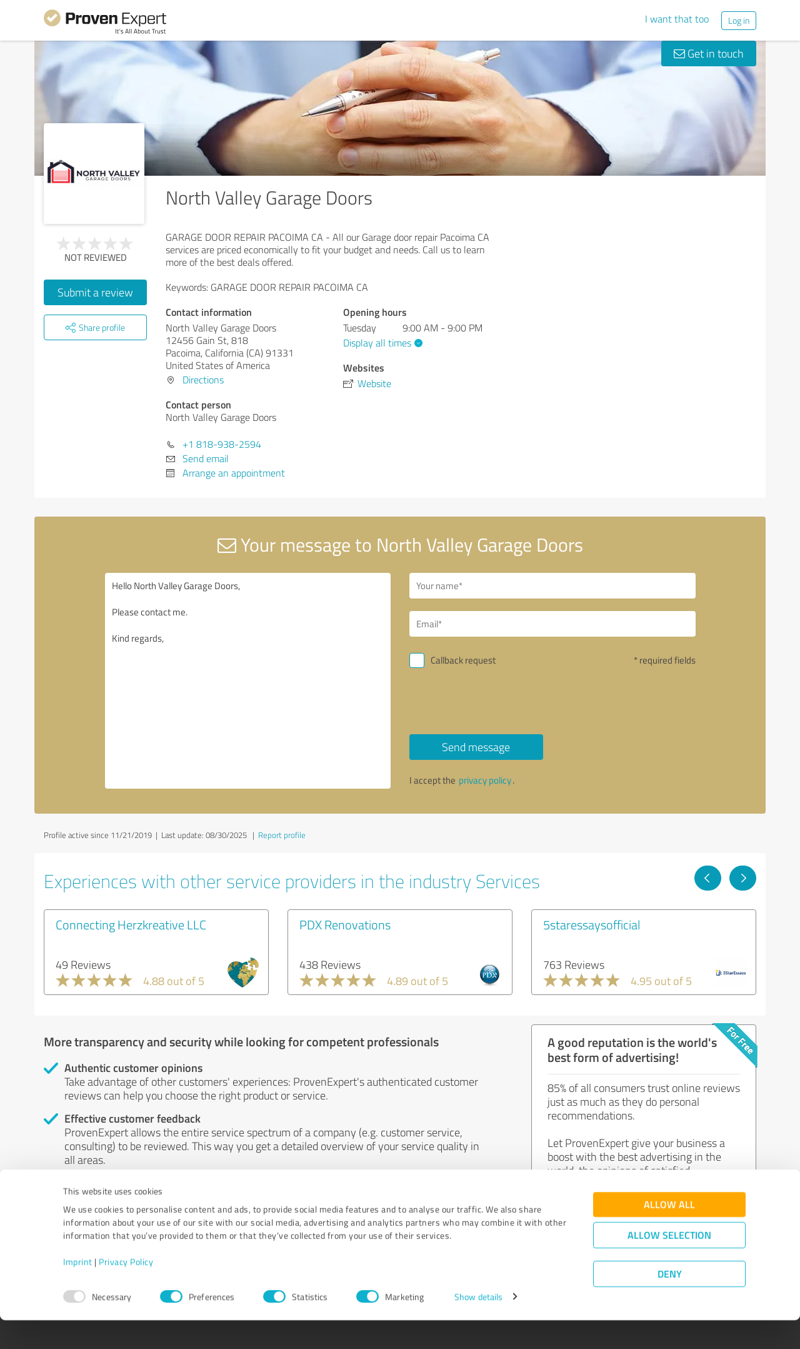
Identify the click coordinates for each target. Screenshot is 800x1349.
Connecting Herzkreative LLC (131, 924)
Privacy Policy (126, 1290)
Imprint (77, 1290)
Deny (670, 1302)
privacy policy (485, 780)
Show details (478, 1325)
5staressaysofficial (591, 924)
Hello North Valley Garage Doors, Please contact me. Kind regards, (248, 681)
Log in (738, 20)
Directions (203, 380)
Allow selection (669, 1263)
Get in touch (709, 53)
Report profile (282, 835)
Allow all (669, 1233)
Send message (476, 746)
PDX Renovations (345, 924)
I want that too (677, 19)
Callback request (463, 660)
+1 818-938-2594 (221, 444)
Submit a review (95, 292)
